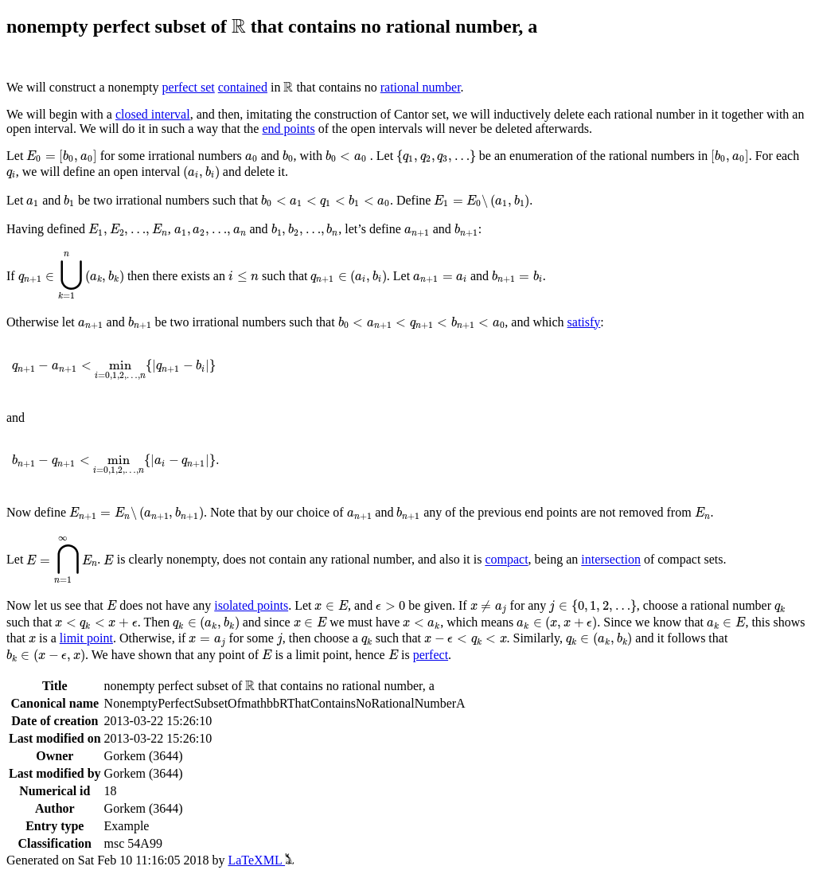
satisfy (584, 322)
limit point (86, 638)
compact (506, 560)
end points (288, 128)
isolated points (251, 605)
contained (242, 87)
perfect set (188, 87)
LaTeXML (261, 860)
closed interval (152, 114)
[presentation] (239, 25)
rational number (420, 87)
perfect (430, 654)
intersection (611, 560)
